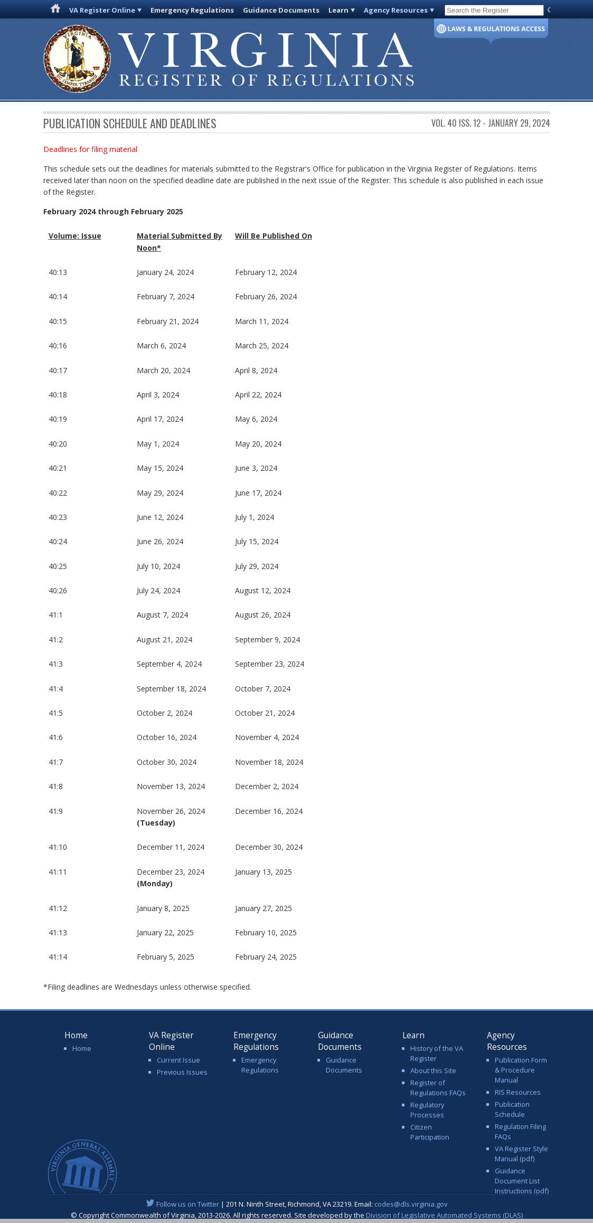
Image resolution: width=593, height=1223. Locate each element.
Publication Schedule (512, 1109)
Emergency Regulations (192, 10)
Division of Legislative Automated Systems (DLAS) (444, 1215)
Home (81, 1048)
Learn (338, 10)
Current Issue (178, 1060)
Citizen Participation (429, 1132)
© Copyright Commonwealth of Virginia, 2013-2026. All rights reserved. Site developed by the (297, 1215)
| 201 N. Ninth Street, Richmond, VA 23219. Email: (296, 1204)
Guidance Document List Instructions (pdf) (522, 1181)
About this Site (433, 1070)
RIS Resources (518, 1092)
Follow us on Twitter (187, 1204)
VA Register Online (102, 10)
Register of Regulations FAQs (438, 1087)
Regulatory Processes (427, 1110)
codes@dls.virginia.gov (411, 1204)
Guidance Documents (281, 10)
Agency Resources (396, 10)
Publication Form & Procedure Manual (521, 1070)
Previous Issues (182, 1072)
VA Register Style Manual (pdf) (521, 1153)
